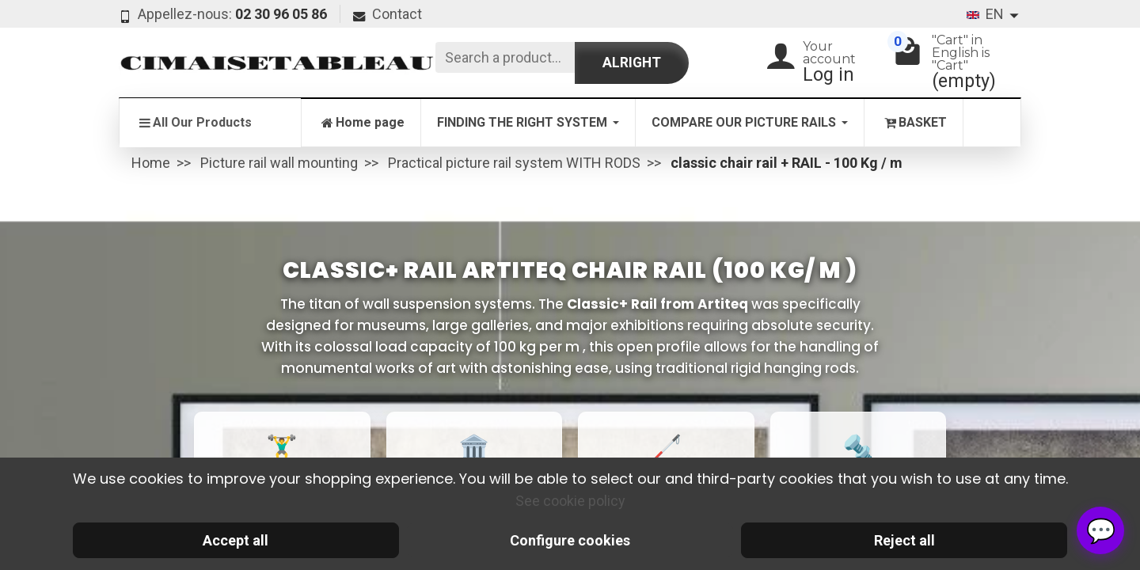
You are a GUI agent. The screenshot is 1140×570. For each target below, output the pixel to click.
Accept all (235, 540)
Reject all (904, 540)
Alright (631, 62)
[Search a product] (505, 57)
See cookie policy (570, 500)
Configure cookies (570, 540)
